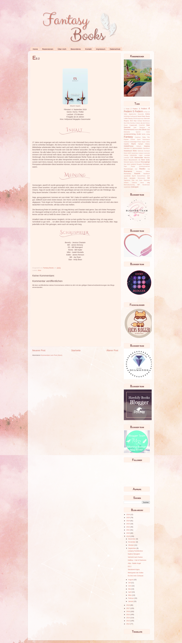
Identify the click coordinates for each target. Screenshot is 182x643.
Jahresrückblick (137, 148)
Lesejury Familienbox (135, 551)
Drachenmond (129, 129)
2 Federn (134, 109)
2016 (128, 611)
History (147, 144)
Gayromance (146, 139)
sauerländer (127, 176)
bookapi (140, 120)
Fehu (144, 137)
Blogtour (126, 120)
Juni (130, 586)
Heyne (133, 144)
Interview (127, 148)
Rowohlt (137, 173)
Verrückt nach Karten (135, 557)
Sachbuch (146, 173)
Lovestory (126, 157)
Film (148, 137)
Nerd (143, 160)
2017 (128, 608)
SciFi (148, 176)
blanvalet (147, 118)
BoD (131, 120)
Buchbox (132, 123)
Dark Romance (139, 127)
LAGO (129, 153)
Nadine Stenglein (134, 554)
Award (140, 116)
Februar (131, 598)
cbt (144, 123)
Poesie (133, 166)
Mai (129, 589)
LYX (131, 157)
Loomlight (147, 155)
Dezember (132, 539)
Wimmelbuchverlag (129, 184)
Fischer (126, 139)
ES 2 (129, 566)
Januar (131, 601)
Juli (129, 583)
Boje (135, 120)
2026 (128, 514)
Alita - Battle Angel (134, 563)
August (131, 580)
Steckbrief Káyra (133, 569)
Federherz (138, 137)
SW (148, 178)
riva (149, 169)
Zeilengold (134, 187)
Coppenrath (133, 125)
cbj (141, 123)
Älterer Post (112, 350)
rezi (136, 169)
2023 (128, 524)
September (132, 548)
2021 (128, 530)
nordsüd (133, 164)
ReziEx (142, 169)
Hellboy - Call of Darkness (137, 560)
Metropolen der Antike (135, 573)
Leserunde (147, 153)
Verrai (142, 182)
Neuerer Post (38, 350)
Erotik (139, 134)
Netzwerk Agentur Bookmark (132, 162)
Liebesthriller (133, 155)
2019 (128, 536)
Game (138, 139)
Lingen (140, 155)
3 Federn (143, 108)
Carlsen (138, 123)
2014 (128, 618)
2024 (128, 521)
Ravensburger (128, 169)
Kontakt (88, 49)
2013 (128, 621)
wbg (148, 182)
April (130, 592)
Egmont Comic (143, 132)
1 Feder (127, 108)
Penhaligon (146, 164)
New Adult (127, 164)
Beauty (130, 118)
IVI (131, 148)
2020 (128, 533)
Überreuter (147, 180)
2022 (128, 527)
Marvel (126, 160)
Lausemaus (134, 153)
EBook (144, 129)
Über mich (62, 49)
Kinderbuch (128, 151)
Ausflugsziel (133, 116)
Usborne (134, 182)
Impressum (100, 49)
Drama (136, 129)
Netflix (148, 160)
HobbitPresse (128, 146)
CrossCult (141, 125)
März (130, 595)
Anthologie (127, 116)
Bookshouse (146, 120)
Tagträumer (127, 180)
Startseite (76, 350)
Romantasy (127, 173)
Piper (125, 166)
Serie (125, 178)
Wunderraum (146, 184)
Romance (128, 171)
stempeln (132, 178)
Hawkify (126, 144)
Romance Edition (143, 171)
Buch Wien (127, 123)
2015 (128, 614)
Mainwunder (138, 157)
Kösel (125, 153)
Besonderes (76, 49)
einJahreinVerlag (130, 134)
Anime (147, 114)
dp (149, 127)
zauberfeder (127, 187)
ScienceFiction (141, 176)
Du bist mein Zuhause (135, 576)
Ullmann (126, 182)
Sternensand (141, 178)
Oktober (131, 545)
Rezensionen (47, 49)
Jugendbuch (146, 148)
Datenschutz (115, 49)
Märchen (147, 157)
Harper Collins (146, 141)
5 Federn (138, 111)
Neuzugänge (145, 162)
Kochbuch (147, 151)
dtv (140, 129)
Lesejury (141, 153)
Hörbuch (138, 146)
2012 (128, 624)
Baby (143, 116)
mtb (139, 160)
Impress (147, 146)
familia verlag (146, 134)
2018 (128, 605)
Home (35, 49)
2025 (128, 517)
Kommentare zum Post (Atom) (51, 355)
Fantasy (128, 136)
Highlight (140, 144)
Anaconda (141, 114)
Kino (39, 270)
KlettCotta (140, 151)
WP (138, 184)
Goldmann (127, 141)
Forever (133, 139)
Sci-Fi (134, 176)
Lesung (126, 155)
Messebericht (133, 160)
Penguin (139, 164)
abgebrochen (132, 114)
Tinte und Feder (137, 180)
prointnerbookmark (144, 166)
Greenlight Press (135, 141)
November (132, 542)
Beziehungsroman (138, 118)
